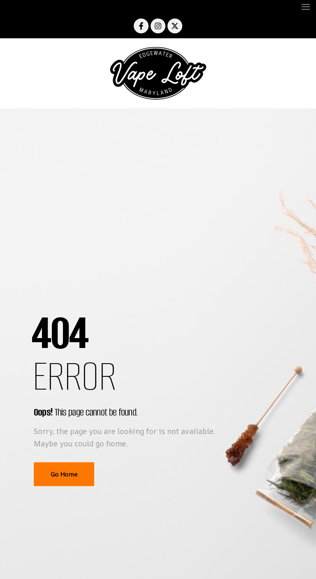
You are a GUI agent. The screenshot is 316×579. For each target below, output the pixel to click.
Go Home (64, 473)
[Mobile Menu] (158, 7)
